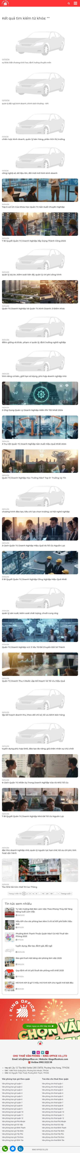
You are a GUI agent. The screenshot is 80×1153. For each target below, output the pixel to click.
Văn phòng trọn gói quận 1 (12, 1084)
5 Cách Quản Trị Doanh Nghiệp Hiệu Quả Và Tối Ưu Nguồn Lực (33, 545)
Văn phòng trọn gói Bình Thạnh (13, 1128)
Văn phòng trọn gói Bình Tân (12, 1140)
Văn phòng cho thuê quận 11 (53, 1115)
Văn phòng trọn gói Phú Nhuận (13, 1121)
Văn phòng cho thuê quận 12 (53, 1118)
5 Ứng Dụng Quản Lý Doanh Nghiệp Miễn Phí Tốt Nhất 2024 (32, 410)
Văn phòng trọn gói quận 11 (12, 1115)
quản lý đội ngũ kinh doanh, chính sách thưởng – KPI (25, 103)
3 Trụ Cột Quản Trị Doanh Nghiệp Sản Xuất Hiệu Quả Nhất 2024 (34, 444)
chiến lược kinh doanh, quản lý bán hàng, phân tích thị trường (33, 139)
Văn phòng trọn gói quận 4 (12, 1093)
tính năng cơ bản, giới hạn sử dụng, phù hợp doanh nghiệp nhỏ (34, 376)
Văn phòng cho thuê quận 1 (52, 1084)
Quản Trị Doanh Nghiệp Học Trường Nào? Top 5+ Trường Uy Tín (34, 478)
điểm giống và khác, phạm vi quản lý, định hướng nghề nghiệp (34, 342)
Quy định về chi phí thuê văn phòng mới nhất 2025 (40, 970)
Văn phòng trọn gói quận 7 (12, 1103)
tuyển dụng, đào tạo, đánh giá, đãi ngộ (34, 946)
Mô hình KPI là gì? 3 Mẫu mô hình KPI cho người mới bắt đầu (44, 983)
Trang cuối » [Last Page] (66, 893)
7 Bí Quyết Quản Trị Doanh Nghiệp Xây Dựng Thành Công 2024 (34, 241)
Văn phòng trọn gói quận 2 (12, 1087)
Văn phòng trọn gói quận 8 (12, 1106)
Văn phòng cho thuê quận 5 (52, 1096)
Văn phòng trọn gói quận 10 (12, 1112)
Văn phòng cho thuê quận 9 (52, 1109)
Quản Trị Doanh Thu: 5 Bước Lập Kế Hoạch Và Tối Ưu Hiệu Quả (33, 681)
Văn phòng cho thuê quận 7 (52, 1103)
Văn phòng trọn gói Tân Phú (12, 1134)
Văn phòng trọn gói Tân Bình (12, 1131)
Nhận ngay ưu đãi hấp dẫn (40, 1026)
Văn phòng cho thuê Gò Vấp (53, 1125)
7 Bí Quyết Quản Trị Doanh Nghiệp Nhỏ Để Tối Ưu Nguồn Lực (33, 816)
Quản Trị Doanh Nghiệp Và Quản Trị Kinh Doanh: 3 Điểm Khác (33, 308)
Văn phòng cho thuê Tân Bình (53, 1131)
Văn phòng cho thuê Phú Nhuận (54, 1121)
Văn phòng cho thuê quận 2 (52, 1087)
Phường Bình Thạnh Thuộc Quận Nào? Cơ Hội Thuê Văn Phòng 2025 (42, 934)
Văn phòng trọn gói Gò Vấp (12, 1125)
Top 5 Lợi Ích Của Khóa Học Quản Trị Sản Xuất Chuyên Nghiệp (33, 207)
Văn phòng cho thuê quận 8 (52, 1106)
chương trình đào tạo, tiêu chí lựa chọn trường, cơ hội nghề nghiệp (36, 511)
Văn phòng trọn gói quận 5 (12, 1096)
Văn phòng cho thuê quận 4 (52, 1093)
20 (47, 893)
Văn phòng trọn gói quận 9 (12, 1109)
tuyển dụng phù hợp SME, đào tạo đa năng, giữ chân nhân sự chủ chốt (38, 748)
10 (43, 893)
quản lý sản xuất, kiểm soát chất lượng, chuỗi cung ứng (30, 613)
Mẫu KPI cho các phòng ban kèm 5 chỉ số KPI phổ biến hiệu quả (44, 922)
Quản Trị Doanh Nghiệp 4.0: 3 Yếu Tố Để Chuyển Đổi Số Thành (33, 647)
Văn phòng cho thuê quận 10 (53, 1112)
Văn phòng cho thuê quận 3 (52, 1090)
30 (51, 893)
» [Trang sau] (58, 893)
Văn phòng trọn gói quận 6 (12, 1099)
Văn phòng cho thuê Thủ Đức (53, 1137)
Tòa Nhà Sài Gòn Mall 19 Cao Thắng (19, 887)
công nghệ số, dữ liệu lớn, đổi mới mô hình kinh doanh (29, 173)
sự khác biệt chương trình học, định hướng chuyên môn (26, 62)
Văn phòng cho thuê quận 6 (52, 1099)
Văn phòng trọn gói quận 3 (12, 1090)
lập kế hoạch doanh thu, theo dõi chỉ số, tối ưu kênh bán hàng (33, 715)
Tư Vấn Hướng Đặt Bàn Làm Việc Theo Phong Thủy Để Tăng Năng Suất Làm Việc (44, 910)
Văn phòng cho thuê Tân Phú (53, 1134)
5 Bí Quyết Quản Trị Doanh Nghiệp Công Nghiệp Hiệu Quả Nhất (34, 579)
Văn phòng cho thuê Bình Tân (53, 1140)
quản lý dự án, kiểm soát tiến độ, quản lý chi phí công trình (31, 274)
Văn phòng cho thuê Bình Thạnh (54, 1128)
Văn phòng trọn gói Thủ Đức (12, 1137)
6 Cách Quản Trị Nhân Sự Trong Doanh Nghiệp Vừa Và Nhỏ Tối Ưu (35, 782)
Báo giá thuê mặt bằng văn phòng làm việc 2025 (39, 958)
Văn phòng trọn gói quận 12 (12, 1118)
